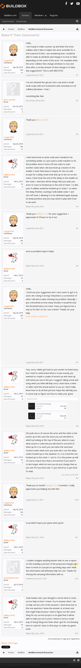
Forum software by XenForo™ (20, 665)
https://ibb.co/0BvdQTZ (37, 316)
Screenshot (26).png (43, 414)
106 (21, 70)
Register (54, 15)
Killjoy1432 (9, 174)
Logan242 (9, 60)
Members (39, 15)
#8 (77, 426)
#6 (77, 266)
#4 (77, 207)
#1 (77, 75)
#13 (76, 633)
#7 (77, 362)
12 (22, 109)
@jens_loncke (42, 119)
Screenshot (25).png (43, 404)
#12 (76, 579)
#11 (76, 537)
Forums (25, 15)
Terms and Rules (74, 665)
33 (22, 184)
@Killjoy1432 (42, 213)
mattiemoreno (11, 577)
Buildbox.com (10, 15)
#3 (77, 134)
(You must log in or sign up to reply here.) (64, 639)
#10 (76, 500)
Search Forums (8, 21)
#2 (77, 101)
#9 (77, 478)
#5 (77, 228)
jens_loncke (9, 99)
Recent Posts (21, 21)
